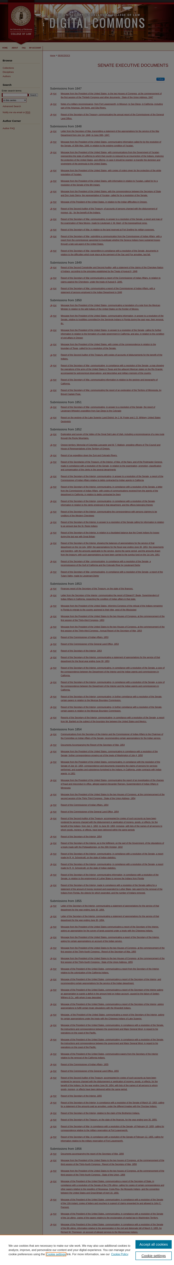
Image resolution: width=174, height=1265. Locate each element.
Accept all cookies (153, 1244)
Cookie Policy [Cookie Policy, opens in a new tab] (119, 1254)
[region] (87, 1250)
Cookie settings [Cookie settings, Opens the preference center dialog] (154, 1256)
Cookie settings (56, 1254)
